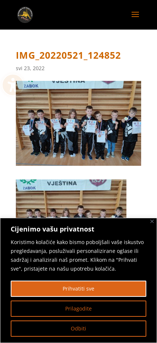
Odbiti (78, 328)
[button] (135, 19)
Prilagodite (78, 308)
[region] (78, 280)
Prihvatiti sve (78, 288)
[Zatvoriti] (152, 221)
